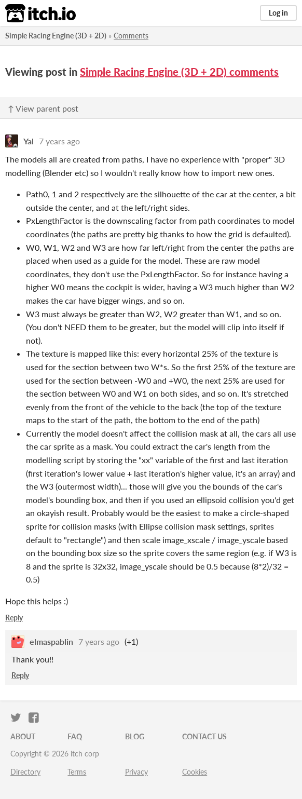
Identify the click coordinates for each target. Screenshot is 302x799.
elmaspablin (51, 641)
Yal (28, 141)
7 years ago (59, 141)
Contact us (204, 736)
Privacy (136, 771)
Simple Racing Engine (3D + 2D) (55, 35)
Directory (25, 771)
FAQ (74, 736)
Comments (131, 35)
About (22, 736)
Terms (76, 771)
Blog (134, 736)
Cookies (194, 771)
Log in (278, 12)
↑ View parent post (43, 108)
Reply (14, 617)
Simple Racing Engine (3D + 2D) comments (179, 71)
